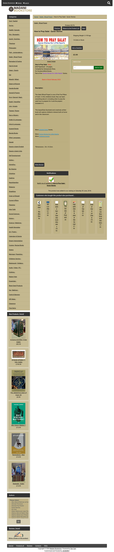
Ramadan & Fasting (15, 61)
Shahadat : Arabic (18, 474)
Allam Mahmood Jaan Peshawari (18, 511)
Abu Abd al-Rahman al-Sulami (18, 502)
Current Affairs (14, 200)
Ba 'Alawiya (12, 169)
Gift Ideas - (12, 299)
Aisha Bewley (18, 508)
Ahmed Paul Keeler (18, 506)
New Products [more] (16, 314)
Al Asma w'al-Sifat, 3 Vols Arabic (18, 331)
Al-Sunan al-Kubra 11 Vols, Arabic (18, 356)
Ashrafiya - (12, 164)
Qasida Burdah (14, 88)
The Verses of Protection (65, 212)
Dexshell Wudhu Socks (39, 211)
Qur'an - (11, 25)
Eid (10, 75)
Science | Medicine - (15, 223)
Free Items (12, 308)
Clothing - (12, 272)
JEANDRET (66, 551)
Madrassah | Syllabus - (16, 263)
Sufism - (11, 160)
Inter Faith (12, 209)
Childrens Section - (15, 259)
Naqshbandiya (13, 182)
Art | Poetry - (13, 232)
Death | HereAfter (14, 102)
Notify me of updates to (51, 182)
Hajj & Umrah (13, 66)
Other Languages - (15, 138)
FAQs (45, 546)
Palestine (12, 205)
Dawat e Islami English (16, 147)
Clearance (12, 304)
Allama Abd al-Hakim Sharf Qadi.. (18, 513)
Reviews (29, 546)
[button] (109, 3)
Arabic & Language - (15, 120)
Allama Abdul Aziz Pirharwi (18, 515)
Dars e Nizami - (14, 115)
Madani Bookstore (56, 549)
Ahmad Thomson (18, 504)
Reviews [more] (14, 528)
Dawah (11, 142)
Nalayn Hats (13, 277)
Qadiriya (11, 178)
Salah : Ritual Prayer (46, 17)
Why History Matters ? (18, 414)
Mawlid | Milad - (14, 79)
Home (19, 3)
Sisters (11, 250)
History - (11, 218)
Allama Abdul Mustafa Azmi (18, 517)
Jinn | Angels (13, 106)
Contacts (38, 546)
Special (11, 546)
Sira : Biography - (14, 34)
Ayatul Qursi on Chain (91, 211)
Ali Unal (18, 509)
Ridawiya (12, 187)
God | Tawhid (13, 21)
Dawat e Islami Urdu (15, 151)
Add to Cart (98, 67)
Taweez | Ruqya (14, 111)
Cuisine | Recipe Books (16, 245)
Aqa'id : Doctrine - (14, 39)
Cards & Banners (14, 295)
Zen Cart (73, 549)
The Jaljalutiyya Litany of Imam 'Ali (18, 383)
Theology (12, 43)
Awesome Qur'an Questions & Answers (56, 215)
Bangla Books (13, 133)
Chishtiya (12, 173)
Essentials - (12, 281)
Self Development (14, 156)
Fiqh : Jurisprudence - (16, 52)
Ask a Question (77, 48)
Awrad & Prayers (14, 93)
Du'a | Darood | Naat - (16, 97)
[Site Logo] (24, 9)
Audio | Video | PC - (15, 268)
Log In (26, 3)
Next (83, 28)
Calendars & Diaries (15, 236)
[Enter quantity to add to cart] (83, 67)
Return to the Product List (71, 28)
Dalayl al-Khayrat (14, 84)
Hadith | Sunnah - (14, 30)
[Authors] (18, 508)
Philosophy (12, 48)
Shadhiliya (12, 191)
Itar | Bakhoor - (13, 290)
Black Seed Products (15, 286)
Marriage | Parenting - (16, 254)
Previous (57, 28)
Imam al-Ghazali (14, 196)
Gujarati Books (14, 129)
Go (18, 521)
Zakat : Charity (13, 70)
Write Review (39, 165)
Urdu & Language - (15, 124)
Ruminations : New (18, 444)
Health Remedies (14, 227)
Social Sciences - (14, 214)
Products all (20, 546)
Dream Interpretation (15, 241)
